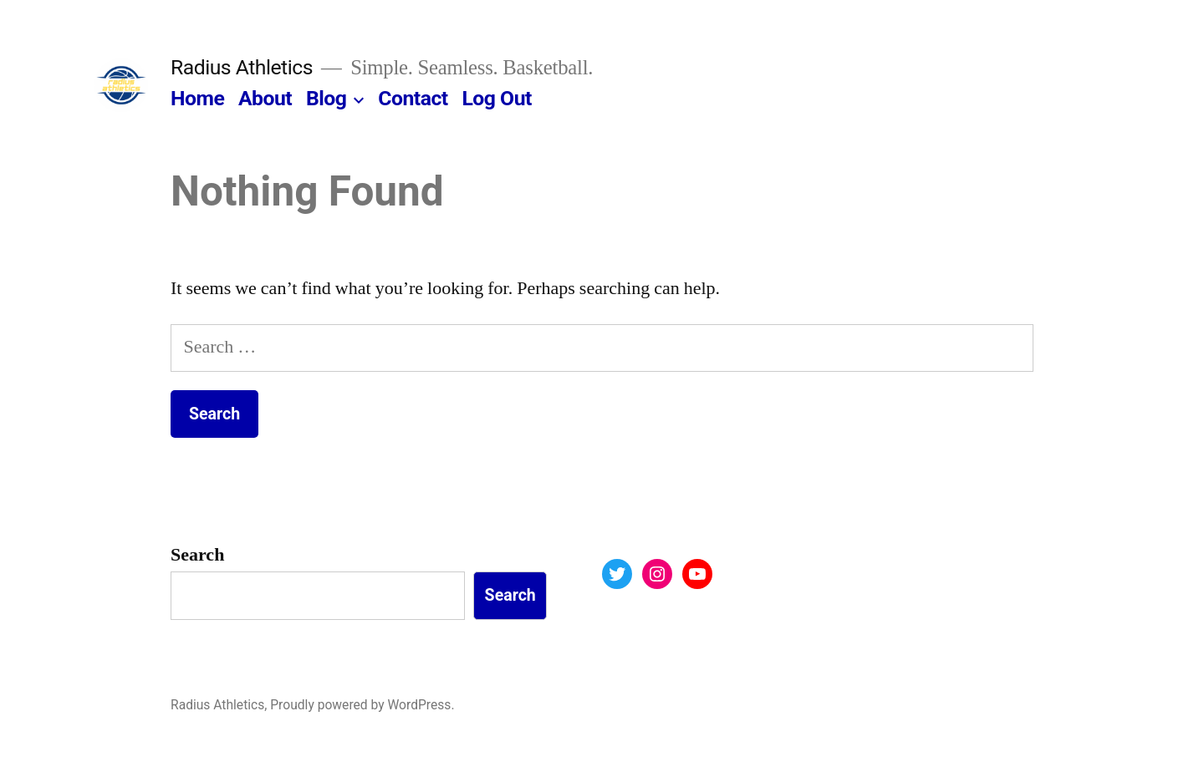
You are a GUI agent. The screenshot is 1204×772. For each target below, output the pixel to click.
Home (197, 98)
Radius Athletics (242, 67)
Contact (412, 98)
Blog (326, 98)
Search (197, 554)
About (265, 98)
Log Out (497, 98)
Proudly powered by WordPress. (362, 705)
